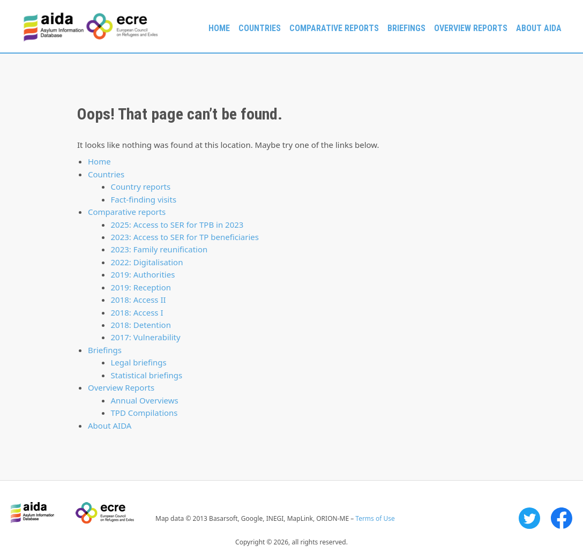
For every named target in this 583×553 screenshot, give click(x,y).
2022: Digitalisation (147, 262)
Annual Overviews (144, 400)
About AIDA (539, 28)
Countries (259, 28)
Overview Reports (470, 28)
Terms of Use (374, 518)
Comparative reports (334, 28)
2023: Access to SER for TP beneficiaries (185, 236)
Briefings (406, 28)
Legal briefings (139, 362)
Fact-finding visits (144, 199)
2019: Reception (141, 287)
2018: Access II (138, 299)
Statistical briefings (147, 375)
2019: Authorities (143, 274)
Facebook (561, 518)
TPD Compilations (144, 412)
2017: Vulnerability (146, 337)
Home (219, 28)
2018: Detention (141, 324)
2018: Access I (137, 312)
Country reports (141, 186)
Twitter (529, 518)
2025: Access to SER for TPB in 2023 (177, 224)
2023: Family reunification (159, 249)
